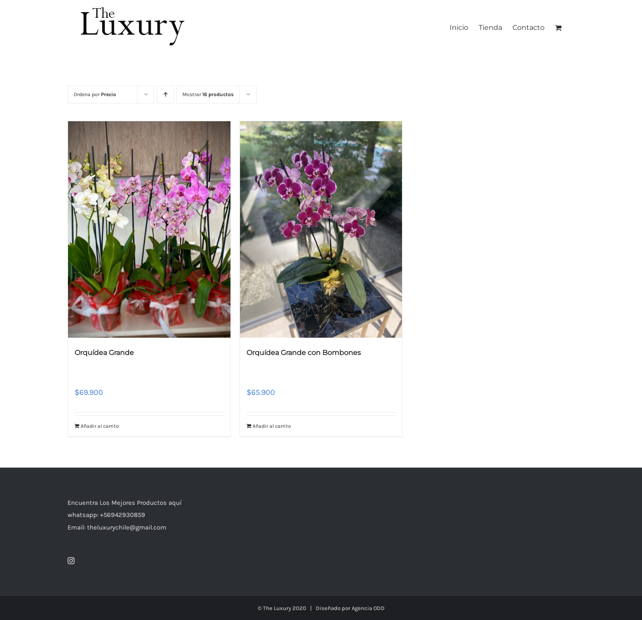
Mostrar (207, 94)
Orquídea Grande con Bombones (303, 353)
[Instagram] (71, 560)
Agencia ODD (368, 608)
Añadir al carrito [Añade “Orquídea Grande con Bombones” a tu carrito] (272, 426)
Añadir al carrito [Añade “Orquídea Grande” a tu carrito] (100, 426)
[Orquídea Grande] (149, 229)
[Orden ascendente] (165, 94)
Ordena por (95, 94)
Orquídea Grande (104, 353)
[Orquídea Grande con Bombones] (321, 229)
